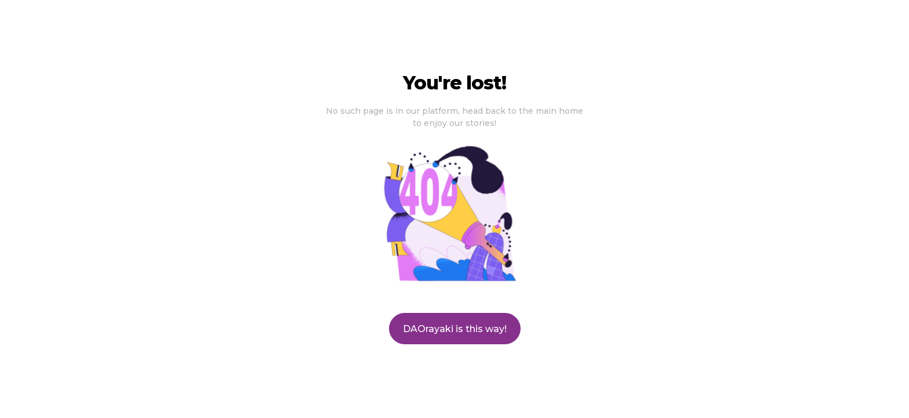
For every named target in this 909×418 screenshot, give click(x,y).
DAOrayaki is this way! (455, 328)
